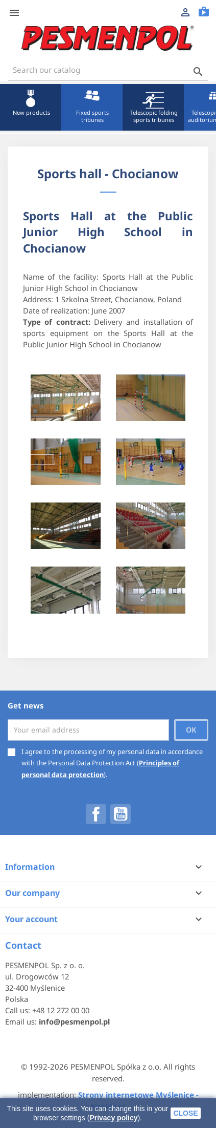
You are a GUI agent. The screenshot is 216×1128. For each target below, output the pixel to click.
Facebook (96, 814)
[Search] (108, 70)
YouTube (120, 814)
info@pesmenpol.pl (74, 1021)
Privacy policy (113, 1118)
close (185, 1113)
